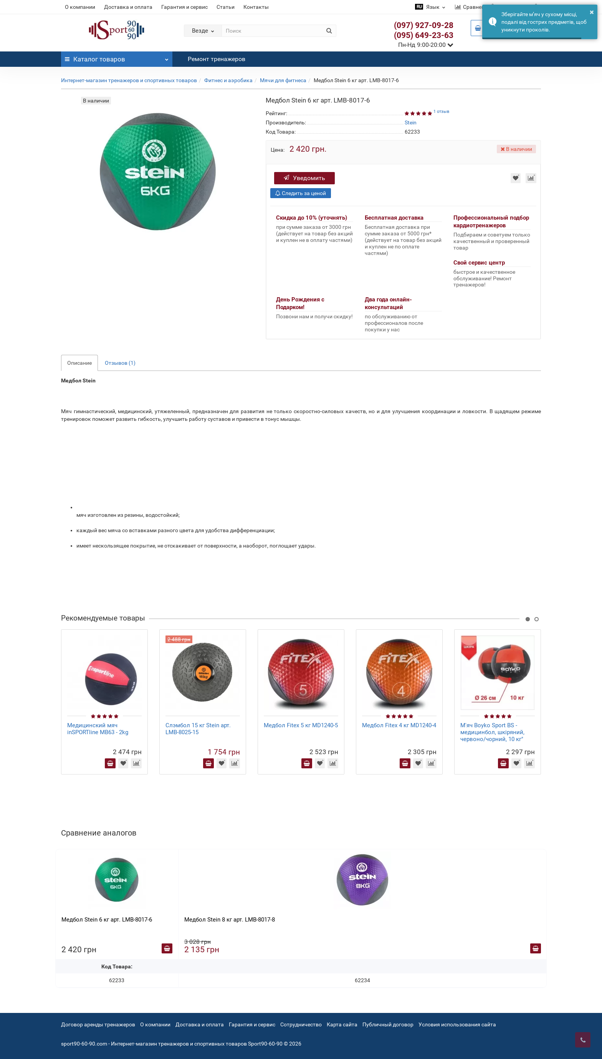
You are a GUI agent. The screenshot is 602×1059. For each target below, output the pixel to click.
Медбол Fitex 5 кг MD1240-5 (301, 725)
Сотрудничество (301, 1024)
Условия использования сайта (457, 1024)
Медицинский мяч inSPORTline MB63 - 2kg (97, 729)
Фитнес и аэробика (228, 80)
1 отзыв (441, 111)
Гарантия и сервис (184, 7)
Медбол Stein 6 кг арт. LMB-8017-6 (106, 919)
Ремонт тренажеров (216, 59)
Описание (79, 363)
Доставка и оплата (128, 7)
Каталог (117, 57)
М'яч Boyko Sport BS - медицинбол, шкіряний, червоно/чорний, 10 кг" (492, 732)
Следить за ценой (300, 193)
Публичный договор (387, 1024)
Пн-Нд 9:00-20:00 (425, 44)
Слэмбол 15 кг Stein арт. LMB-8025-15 (198, 729)
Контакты (256, 7)
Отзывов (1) (120, 363)
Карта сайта (342, 1024)
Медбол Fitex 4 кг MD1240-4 (399, 725)
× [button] (592, 12)
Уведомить (304, 178)
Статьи (226, 7)
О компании (80, 7)
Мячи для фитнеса (283, 80)
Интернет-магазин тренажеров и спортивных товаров (129, 80)
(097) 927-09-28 (423, 25)
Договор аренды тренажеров (98, 1024)
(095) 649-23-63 (423, 35)
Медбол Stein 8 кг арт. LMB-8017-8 (229, 919)
